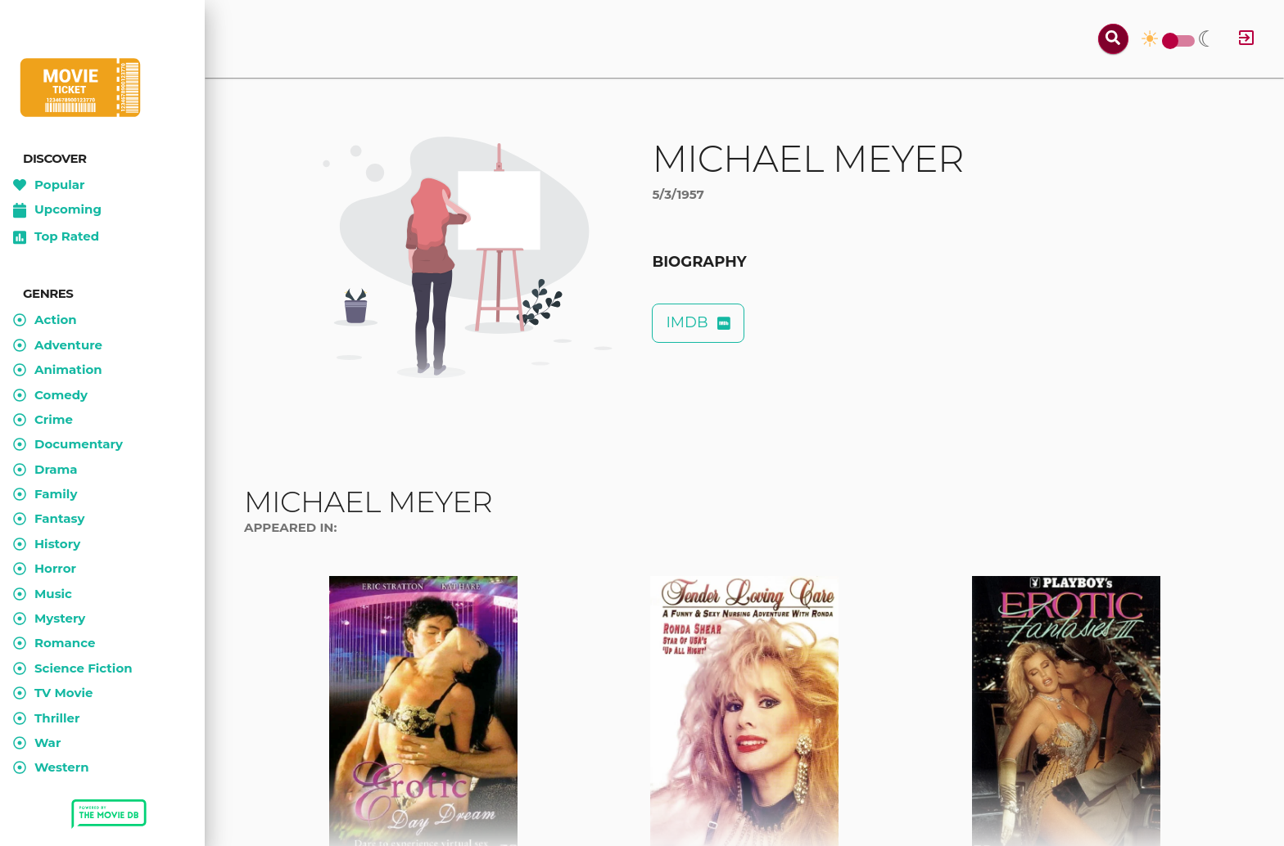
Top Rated (56, 237)
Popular (49, 184)
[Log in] (1246, 39)
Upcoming (57, 210)
